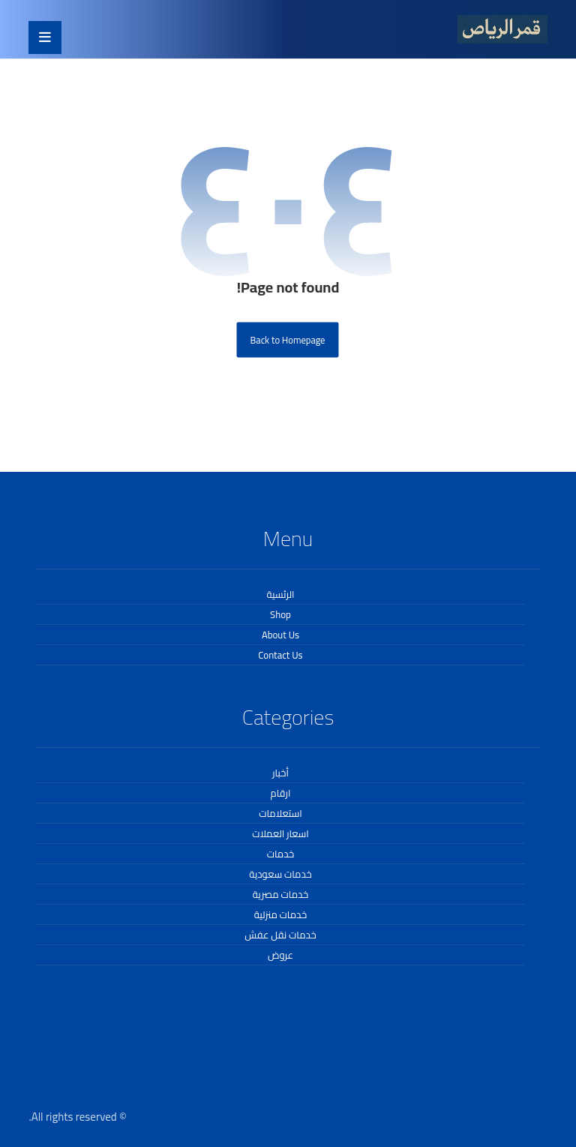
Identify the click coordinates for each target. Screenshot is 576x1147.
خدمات (281, 854)
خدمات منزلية (280, 914)
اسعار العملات (280, 833)
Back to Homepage (288, 339)
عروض (280, 955)
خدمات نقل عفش (280, 935)
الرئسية (281, 594)
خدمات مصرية (280, 894)
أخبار (280, 773)
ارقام (281, 793)
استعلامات (280, 813)
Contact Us (280, 655)
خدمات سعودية (280, 874)
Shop (280, 614)
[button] (45, 37)
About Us (280, 635)
